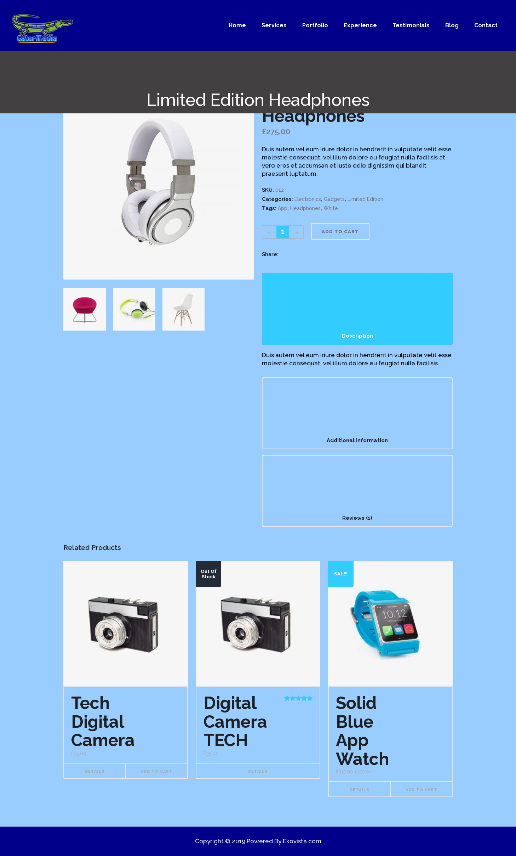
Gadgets (334, 199)
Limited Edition (365, 199)
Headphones (305, 208)
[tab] (357, 309)
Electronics (307, 199)
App (282, 208)
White (330, 208)
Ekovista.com (302, 841)
